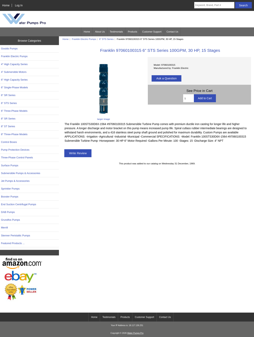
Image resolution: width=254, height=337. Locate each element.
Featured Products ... (13, 243)
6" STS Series (106, 39)
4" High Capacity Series (14, 64)
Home (6, 5)
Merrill (4, 227)
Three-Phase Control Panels (17, 157)
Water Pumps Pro (135, 333)
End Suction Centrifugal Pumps (18, 204)
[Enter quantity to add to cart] (188, 98)
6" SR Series (8, 95)
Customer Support (152, 31)
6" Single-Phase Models (14, 87)
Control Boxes (9, 142)
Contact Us (172, 31)
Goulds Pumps (9, 48)
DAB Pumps (8, 212)
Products (132, 31)
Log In (19, 5)
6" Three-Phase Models (14, 110)
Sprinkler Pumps (10, 188)
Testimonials (116, 31)
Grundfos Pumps (10, 219)
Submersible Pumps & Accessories (20, 173)
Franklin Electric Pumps (84, 39)
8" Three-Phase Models (14, 134)
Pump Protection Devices (15, 149)
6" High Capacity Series (14, 79)
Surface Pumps (9, 165)
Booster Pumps (9, 196)
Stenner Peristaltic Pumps (15, 235)
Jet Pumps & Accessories (15, 180)
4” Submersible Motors (13, 71)
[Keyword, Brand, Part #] (214, 5)
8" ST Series (8, 126)
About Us (100, 31)
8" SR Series (8, 118)
